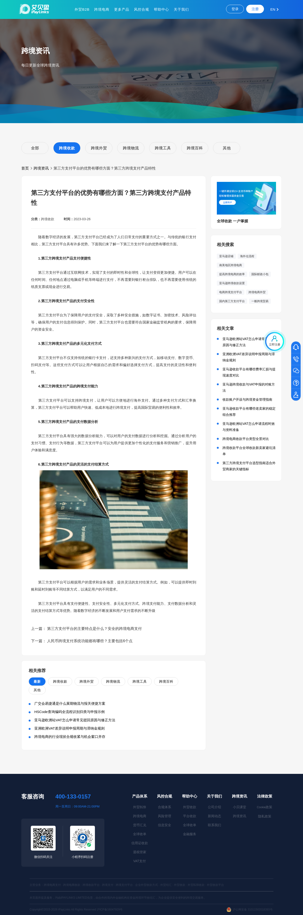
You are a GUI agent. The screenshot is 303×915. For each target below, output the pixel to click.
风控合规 (141, 9)
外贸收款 (189, 807)
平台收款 (189, 816)
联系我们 (214, 825)
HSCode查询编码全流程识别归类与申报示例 (69, 712)
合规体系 (164, 807)
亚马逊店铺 (226, 256)
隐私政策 (264, 816)
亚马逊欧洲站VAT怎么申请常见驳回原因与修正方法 (74, 720)
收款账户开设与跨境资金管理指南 (247, 399)
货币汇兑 (139, 825)
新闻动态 (214, 816)
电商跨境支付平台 (230, 292)
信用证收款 (139, 843)
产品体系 (139, 796)
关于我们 (181, 9)
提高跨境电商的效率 (232, 274)
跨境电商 (101, 9)
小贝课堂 (239, 807)
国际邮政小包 (259, 274)
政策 (264, 807)
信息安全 (164, 825)
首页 (25, 168)
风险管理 (164, 816)
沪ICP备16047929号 (110, 909)
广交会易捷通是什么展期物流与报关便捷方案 (69, 703)
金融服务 (189, 834)
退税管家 (139, 852)
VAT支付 (139, 861)
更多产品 (121, 9)
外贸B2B (82, 9)
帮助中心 (161, 9)
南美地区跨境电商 (230, 265)
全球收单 (139, 834)
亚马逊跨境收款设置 (232, 283)
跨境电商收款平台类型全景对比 (246, 439)
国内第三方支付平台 (232, 301)
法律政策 (264, 796)
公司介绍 (214, 807)
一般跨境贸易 (259, 301)
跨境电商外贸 (257, 292)
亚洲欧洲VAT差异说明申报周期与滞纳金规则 (69, 728)
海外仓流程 (247, 256)
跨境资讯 (41, 168)
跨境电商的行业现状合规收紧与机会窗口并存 (69, 737)
